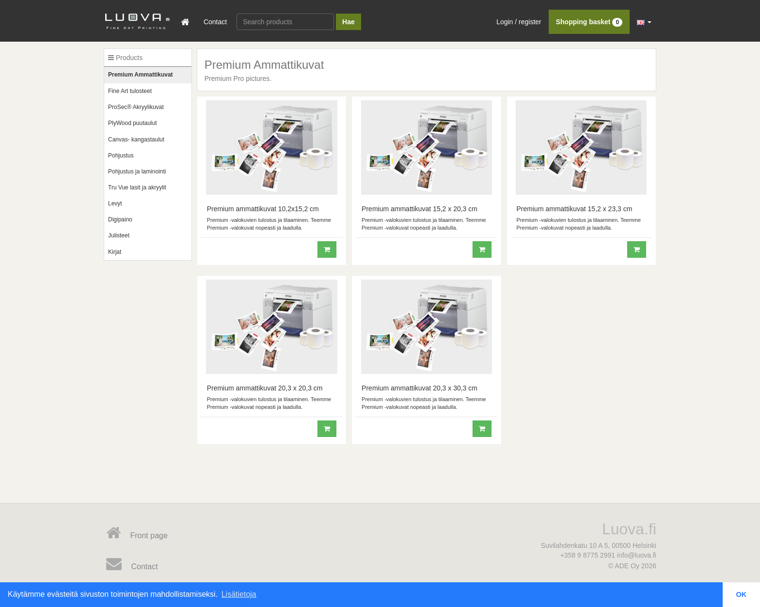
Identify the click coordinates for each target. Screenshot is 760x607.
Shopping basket (589, 22)
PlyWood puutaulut (132, 123)
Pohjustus (121, 155)
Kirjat (114, 252)
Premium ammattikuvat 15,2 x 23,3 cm (575, 209)
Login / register (518, 22)
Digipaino (120, 219)
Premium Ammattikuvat (140, 74)
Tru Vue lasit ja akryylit (137, 187)
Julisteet (118, 235)
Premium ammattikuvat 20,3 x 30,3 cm (419, 388)
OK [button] (741, 594)
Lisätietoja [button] (239, 594)
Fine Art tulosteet (130, 91)
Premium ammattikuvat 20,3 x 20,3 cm (265, 388)
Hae (348, 22)
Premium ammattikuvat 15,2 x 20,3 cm (419, 209)
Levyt (115, 203)
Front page (137, 533)
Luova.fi (629, 529)
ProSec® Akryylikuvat (136, 107)
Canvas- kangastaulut (136, 139)
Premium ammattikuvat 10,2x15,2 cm (263, 209)
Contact (215, 22)
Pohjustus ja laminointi (137, 171)
